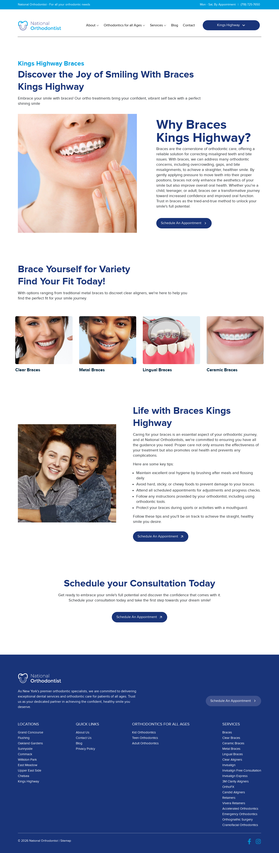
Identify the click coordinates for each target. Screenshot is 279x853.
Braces (227, 732)
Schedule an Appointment (184, 223)
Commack (25, 754)
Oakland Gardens (30, 743)
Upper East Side (29, 770)
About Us (82, 732)
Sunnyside (25, 749)
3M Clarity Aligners (235, 781)
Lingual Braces (232, 754)
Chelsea (23, 776)
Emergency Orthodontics (239, 814)
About (92, 25)
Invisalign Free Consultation (241, 770)
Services (158, 25)
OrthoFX (228, 787)
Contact (189, 25)
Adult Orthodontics (145, 743)
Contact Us (84, 738)
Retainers (228, 798)
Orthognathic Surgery (237, 819)
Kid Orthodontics (144, 732)
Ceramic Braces (233, 743)
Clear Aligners (232, 760)
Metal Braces (231, 749)
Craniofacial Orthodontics (240, 825)
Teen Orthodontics (145, 738)
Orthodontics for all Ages (124, 25)
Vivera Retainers (233, 803)
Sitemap (65, 841)
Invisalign (228, 765)
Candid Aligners (233, 792)
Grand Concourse (30, 732)
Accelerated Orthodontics (240, 809)
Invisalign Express (235, 776)
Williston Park (27, 760)
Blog (174, 25)
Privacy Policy (85, 749)
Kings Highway (232, 25)
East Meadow (27, 765)
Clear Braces (231, 738)
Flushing (24, 738)
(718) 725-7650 (250, 4)
